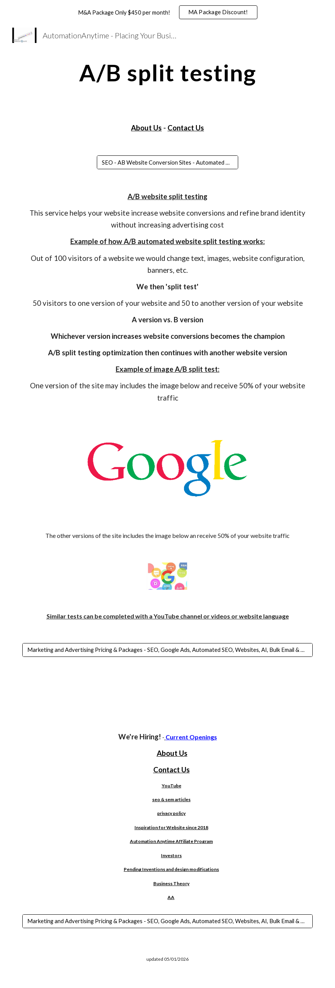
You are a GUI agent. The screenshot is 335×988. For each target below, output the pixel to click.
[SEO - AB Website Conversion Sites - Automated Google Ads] (167, 162)
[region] (167, 12)
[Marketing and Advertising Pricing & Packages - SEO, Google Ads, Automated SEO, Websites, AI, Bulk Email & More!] (168, 650)
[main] (167, 72)
